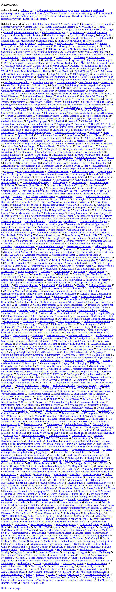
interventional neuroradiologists (91, 571)
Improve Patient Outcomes (74, 343)
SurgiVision (81, 446)
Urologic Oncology (27, 271)
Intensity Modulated (104, 79)
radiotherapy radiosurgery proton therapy (21, 13)
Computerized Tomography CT (70, 132)
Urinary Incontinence (78, 213)
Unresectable (7, 274)
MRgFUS (28, 229)
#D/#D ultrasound (18, 480)
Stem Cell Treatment (51, 569)
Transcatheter (81, 124)
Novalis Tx (73, 121)
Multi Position (20, 538)
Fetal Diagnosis (27, 310)
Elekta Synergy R (87, 313)
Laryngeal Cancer (21, 377)
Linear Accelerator (24, 494)
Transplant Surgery (52, 165)
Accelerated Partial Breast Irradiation (60, 163)
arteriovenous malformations (15, 457)
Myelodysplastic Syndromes (51, 77)
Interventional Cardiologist (93, 421)
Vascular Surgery (39, 430)
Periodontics (26, 296)
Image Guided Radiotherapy (40, 174)
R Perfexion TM (90, 121)
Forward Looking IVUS (64, 402)
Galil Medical (81, 560)
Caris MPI (31, 405)
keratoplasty (56, 455)
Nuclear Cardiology (100, 552)
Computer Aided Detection (30, 171)
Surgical (8, 252)
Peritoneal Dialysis (81, 435)
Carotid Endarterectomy (47, 352)
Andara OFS (88, 410)
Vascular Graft (65, 571)
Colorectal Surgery (27, 179)
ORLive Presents (57, 49)
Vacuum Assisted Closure (52, 482)
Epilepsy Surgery (41, 452)
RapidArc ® (42, 260)
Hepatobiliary (41, 85)
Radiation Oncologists (100, 285)
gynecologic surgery (60, 544)
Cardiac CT (97, 54)
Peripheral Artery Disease (41, 421)
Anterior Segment (92, 474)
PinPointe (90, 510)
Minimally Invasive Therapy (88, 129)
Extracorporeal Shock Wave (15, 188)
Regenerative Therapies (26, 391)
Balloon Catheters (103, 516)
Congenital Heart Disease (30, 185)
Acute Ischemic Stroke (12, 571)
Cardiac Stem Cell (83, 544)
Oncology (26, 338)
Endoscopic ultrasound (48, 252)
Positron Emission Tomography (90, 179)
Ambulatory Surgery (43, 82)
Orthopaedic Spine (35, 63)
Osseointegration (75, 143)
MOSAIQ (22, 349)
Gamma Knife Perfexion (61, 555)
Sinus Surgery (97, 366)
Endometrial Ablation (12, 279)
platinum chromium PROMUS (60, 291)
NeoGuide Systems (57, 282)
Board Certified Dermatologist (99, 318)
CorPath (58, 88)
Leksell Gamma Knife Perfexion (97, 77)
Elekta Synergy (60, 182)
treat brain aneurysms (91, 104)
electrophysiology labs (12, 293)
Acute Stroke (72, 138)
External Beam (63, 57)
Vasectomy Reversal (48, 413)
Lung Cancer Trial (83, 393)
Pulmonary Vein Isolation (64, 191)
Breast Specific (46, 321)
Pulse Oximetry (72, 235)
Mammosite (50, 104)
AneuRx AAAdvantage (36, 154)
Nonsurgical (43, 407)
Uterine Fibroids (105, 407)
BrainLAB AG (78, 232)
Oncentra (107, 471)
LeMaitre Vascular (69, 471)
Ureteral (19, 313)
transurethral (47, 318)
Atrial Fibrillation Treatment (49, 443)
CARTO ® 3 (93, 360)
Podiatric (47, 357)
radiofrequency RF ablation (62, 221)
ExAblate (74, 474)
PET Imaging (79, 363)
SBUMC (52, 471)
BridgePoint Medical (59, 74)
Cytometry (23, 274)
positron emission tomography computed (73, 407)
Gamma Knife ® (32, 26)
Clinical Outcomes (10, 418)
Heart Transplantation (41, 524)
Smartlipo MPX (50, 469)
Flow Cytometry (63, 179)
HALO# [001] (98, 124)
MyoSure (9, 171)
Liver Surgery (103, 443)
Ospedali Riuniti (61, 199)
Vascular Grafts (9, 235)
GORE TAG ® (8, 474)
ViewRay (107, 507)
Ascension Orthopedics (36, 254)
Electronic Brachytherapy (42, 110)
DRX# (93, 519)
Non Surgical (57, 121)
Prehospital (59, 432)
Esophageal (71, 338)
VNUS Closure (8, 324)
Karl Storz (93, 457)
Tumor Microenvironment (73, 257)
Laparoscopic (69, 249)
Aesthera (56, 527)
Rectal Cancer (100, 499)
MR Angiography (25, 252)
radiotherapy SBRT (25, 241)
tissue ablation (19, 432)
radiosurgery (27, 10)
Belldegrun (89, 527)
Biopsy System (48, 380)
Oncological (21, 266)
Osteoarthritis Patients (96, 460)
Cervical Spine (101, 327)
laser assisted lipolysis (57, 327)
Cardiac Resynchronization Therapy (89, 65)
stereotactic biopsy (81, 327)
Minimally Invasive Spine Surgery (21, 32)
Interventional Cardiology (14, 124)
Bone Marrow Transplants (72, 538)
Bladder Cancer (9, 216)
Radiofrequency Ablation (99, 160)
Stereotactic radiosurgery (98, 127)
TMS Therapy (27, 413)
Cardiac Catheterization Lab (77, 202)
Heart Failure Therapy (100, 485)
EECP (29, 574)
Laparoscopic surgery (90, 249)
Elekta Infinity (47, 302)
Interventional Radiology (95, 163)
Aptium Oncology (22, 177)
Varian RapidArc (76, 457)
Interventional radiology (60, 427)
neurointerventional (29, 163)
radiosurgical (44, 88)
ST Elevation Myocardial (16, 82)
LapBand (88, 38)
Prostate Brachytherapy (90, 546)
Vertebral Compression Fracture (20, 360)
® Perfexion (66, 146)
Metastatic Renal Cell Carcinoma (62, 410)
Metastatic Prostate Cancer (28, 193)
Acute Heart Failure (97, 563)
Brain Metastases (45, 152)
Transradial (74, 38)
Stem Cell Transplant (11, 174)
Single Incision (73, 29)
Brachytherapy (34, 293)
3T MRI (69, 140)
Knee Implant (70, 496)
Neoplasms (25, 474)
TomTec (81, 285)
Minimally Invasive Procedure (35, 46)
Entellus (35, 516)
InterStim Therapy (26, 482)
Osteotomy (18, 507)
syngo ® (5, 538)
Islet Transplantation (43, 316)
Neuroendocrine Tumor (63, 254)
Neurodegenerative (75, 241)
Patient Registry (72, 513)
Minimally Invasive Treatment (28, 35)
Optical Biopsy (106, 313)
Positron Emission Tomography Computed (22, 355)
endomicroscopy (94, 477)
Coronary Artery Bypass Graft (73, 302)
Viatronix (17, 196)
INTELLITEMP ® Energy (14, 516)
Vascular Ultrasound (35, 221)
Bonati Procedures (99, 182)
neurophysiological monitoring (29, 299)
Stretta (64, 438)
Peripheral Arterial (13, 63)
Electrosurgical (52, 168)
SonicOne (27, 277)
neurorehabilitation (30, 505)
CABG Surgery (106, 260)
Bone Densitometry (29, 268)
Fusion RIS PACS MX (61, 157)
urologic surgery (96, 416)
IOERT (45, 374)
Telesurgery (100, 227)
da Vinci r (56, 260)
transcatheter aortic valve (13, 502)
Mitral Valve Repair (56, 35)
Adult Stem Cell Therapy (91, 96)
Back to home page (10, 588)
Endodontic (7, 210)
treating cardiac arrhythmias (15, 452)
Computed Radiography (32, 471)
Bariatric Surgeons (73, 277)
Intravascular (7, 132)
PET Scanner (45, 57)
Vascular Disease (34, 279)
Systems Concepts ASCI (13, 466)
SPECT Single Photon (94, 138)
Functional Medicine (99, 177)
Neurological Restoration (16, 491)
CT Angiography (81, 74)
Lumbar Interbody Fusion (60, 188)
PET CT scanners (94, 480)
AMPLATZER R (9, 257)
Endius (22, 110)
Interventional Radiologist (57, 113)
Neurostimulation (24, 152)
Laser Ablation (94, 263)
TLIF (74, 296)
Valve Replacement (66, 96)
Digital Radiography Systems (67, 510)
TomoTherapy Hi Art (37, 210)
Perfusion (100, 393)
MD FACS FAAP (100, 560)
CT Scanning (29, 321)
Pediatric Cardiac (82, 346)
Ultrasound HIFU (74, 160)
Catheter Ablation (10, 68)
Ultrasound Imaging (44, 177)
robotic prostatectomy (76, 366)
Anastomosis (73, 224)
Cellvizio (45, 271)
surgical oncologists (101, 302)
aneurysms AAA (62, 263)
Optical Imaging (26, 346)
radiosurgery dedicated (92, 10)
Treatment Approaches (44, 127)
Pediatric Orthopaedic (64, 385)
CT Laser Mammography (16, 316)
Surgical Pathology (90, 371)
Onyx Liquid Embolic (12, 488)
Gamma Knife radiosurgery (29, 16)
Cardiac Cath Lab (99, 199)
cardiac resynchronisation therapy (75, 149)
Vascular (40, 574)
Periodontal (20, 302)
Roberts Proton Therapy (64, 324)
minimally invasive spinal (24, 160)
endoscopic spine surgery (93, 455)
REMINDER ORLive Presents (60, 26)
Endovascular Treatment (98, 196)
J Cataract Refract (19, 532)
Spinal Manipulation (66, 524)
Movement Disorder (74, 299)
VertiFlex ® (10, 243)
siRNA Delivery (40, 546)
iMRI (59, 160)
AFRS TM (90, 288)
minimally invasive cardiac (26, 204)
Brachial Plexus (9, 582)
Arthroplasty (58, 499)
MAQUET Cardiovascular (76, 352)
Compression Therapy (28, 374)
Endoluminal (103, 38)
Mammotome (91, 502)
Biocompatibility (73, 569)
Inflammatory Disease (82, 330)
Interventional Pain (25, 382)
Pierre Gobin (93, 488)
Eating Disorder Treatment (93, 496)
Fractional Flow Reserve (51, 246)
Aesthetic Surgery (20, 546)
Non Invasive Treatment (37, 129)
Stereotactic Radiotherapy (32, 243)
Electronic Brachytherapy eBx (80, 260)
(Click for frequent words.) (46, 24)
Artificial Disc (11, 146)
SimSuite (35, 460)
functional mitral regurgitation (19, 249)
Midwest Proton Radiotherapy (85, 341)
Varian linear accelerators (99, 143)
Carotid (108, 249)
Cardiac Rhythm (26, 227)
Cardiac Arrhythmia (11, 90)
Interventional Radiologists (93, 221)
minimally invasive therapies (31, 455)
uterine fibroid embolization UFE (36, 549)
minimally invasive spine (79, 443)
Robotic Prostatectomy (42, 124)
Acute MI (108, 304)
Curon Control (46, 310)
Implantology (8, 499)
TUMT (63, 480)
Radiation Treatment (30, 60)
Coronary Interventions (69, 318)
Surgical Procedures (40, 263)
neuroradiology (41, 457)
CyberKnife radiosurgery (56, 13)
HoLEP (49, 396)
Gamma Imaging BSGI (97, 535)
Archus (51, 574)
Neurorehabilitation (85, 146)
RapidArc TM (77, 32)
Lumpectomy (53, 355)
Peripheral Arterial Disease (96, 102)
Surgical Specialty (87, 385)
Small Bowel (86, 549)
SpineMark (68, 516)
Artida (82, 177)
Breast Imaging (8, 140)
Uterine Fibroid (23, 513)
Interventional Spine (11, 129)
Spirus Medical (25, 135)
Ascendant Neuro (99, 343)
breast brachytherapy (80, 227)
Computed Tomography (33, 74)
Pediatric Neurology (40, 432)
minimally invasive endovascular (54, 346)
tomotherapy (89, 541)
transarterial (76, 535)
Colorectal (26, 402)
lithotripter (9, 307)
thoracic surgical (62, 393)
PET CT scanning (52, 485)
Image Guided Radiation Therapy (74, 40)
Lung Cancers (51, 505)
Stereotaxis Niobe (62, 452)
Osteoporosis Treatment (47, 552)
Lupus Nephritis (73, 460)
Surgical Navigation (35, 143)
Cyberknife (6, 52)
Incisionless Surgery (86, 68)
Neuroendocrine (70, 430)
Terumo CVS (84, 555)
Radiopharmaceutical (75, 218)
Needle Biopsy (33, 438)
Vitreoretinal (60, 341)
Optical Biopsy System (86, 71)
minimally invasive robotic (24, 138)
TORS (79, 196)
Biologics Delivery (83, 463)
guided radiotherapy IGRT (14, 566)
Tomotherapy (68, 413)
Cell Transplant (30, 318)
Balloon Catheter (9, 330)
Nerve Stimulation (10, 229)
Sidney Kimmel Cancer (65, 382)
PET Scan (58, 374)
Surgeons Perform (105, 63)
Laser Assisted (61, 296)
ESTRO (8, 218)
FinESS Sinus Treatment (13, 555)
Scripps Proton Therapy (70, 127)
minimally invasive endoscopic (61, 293)
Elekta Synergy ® (61, 129)
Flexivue (25, 582)
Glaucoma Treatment (58, 171)
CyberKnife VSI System (60, 446)
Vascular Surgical (10, 260)
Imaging (42, 494)
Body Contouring (65, 43)
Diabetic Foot (84, 516)
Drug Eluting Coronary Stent (40, 196)
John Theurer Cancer (90, 382)
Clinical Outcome (47, 488)
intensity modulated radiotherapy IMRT (48, 466)
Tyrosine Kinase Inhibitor (47, 513)
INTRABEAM (79, 182)
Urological (45, 179)
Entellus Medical (50, 202)
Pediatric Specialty (27, 149)
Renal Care (57, 546)
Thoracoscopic (22, 304)
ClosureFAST (66, 380)
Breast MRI (94, 304)
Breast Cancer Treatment (79, 246)
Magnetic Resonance (11, 438)
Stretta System (34, 291)
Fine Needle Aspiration (95, 165)
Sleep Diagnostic (25, 449)
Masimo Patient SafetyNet (57, 560)
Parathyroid (35, 113)
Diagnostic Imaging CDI (72, 416)
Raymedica (79, 418)
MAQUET (36, 349)
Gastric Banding (63, 71)
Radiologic (63, 274)
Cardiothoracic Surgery (12, 463)
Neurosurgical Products (47, 115)
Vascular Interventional (44, 304)
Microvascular (32, 357)
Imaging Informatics (11, 154)
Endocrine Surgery (81, 438)
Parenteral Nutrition (96, 569)
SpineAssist (36, 410)
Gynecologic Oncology (12, 341)
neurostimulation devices (99, 482)
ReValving (95, 132)
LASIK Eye (102, 463)
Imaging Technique (66, 310)
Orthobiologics (54, 424)
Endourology (104, 410)
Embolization (8, 99)
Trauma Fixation (48, 146)
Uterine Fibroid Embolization (91, 188)
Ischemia (41, 399)
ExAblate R (63, 93)
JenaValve (17, 496)
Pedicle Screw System (83, 171)
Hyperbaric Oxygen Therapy (97, 357)
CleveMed (27, 366)
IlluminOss (51, 441)
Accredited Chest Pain (92, 191)
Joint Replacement (24, 399)
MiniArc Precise (83, 532)
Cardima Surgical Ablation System (90, 274)
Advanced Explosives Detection (87, 557)
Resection (27, 260)
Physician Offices (10, 485)
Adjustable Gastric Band (77, 424)
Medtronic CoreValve (12, 327)
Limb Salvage (73, 165)
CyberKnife (7, 54)
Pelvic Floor (73, 193)
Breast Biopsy (27, 88)
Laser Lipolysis (100, 213)
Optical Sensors (9, 413)
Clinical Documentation (50, 241)
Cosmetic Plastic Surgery (48, 235)
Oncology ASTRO (68, 110)
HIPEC (45, 385)
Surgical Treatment (61, 210)
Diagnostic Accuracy (82, 466)
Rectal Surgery (75, 482)
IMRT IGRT (21, 524)
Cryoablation (18, 113)
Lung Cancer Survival (12, 199)
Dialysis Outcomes (55, 388)
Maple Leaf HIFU (56, 279)
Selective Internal (88, 291)
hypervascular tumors (76, 238)
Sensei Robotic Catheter (65, 371)
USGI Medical (60, 65)
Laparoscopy (77, 60)
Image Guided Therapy (97, 279)
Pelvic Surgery (20, 38)
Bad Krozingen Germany (48, 366)
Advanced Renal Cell (11, 574)
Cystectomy (92, 405)
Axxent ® (6, 304)
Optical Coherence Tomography (53, 79)
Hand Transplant (99, 207)
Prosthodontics (67, 313)
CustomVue (54, 577)
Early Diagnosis (51, 516)
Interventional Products (72, 505)
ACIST (4, 377)
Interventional (65, 196)
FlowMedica (103, 580)
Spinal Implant (8, 60)
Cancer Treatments (59, 494)
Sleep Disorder (35, 519)
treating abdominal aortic (30, 388)
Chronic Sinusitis (105, 266)
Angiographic (63, 124)
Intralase (41, 229)
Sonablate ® (53, 496)
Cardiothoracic (60, 449)
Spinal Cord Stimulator (28, 560)
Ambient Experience (78, 243)
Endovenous (78, 396)
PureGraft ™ (48, 285)
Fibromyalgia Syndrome (100, 241)
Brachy (108, 216)
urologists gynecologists (75, 552)
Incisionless (19, 102)
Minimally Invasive (11, 26)
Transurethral (41, 402)
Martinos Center (34, 327)
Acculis (8, 519)
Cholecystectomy (104, 335)
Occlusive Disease (70, 399)
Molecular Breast (31, 238)
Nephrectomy (64, 152)
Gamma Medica (73, 135)
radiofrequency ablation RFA (89, 152)
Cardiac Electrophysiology (36, 182)
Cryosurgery (47, 160)
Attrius (39, 396)
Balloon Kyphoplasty (43, 54)
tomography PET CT (43, 491)
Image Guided (71, 24)
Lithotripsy (38, 188)
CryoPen (107, 449)
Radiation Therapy (87, 43)
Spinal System (25, 396)
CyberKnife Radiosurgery (85, 16)
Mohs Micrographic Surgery (55, 363)
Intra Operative (96, 271)
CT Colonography (73, 107)
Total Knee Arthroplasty (58, 418)
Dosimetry (57, 288)
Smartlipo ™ (10, 338)
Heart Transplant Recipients (35, 191)
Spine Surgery (100, 52)
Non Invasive (28, 57)
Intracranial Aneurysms (37, 371)
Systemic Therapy (84, 266)
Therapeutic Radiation (69, 321)
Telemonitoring (29, 380)
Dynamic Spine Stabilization (47, 332)
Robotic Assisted (97, 57)
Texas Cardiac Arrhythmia (43, 502)
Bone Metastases (49, 343)
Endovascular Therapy (15, 410)
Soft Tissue (109, 488)
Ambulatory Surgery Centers (51, 227)
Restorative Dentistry (51, 218)
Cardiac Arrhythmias (49, 530)
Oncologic (108, 29)
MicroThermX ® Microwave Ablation (48, 557)
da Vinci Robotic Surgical (95, 115)
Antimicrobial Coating (39, 393)
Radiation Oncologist (48, 249)
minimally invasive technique (52, 232)
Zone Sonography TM (91, 324)
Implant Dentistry (81, 79)
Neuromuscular (67, 391)
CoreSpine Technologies (97, 574)
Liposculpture (105, 171)
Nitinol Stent (7, 346)
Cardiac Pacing (103, 93)
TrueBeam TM (63, 463)
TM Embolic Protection (33, 435)
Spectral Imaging (82, 210)
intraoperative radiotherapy (41, 507)
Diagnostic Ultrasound (39, 341)
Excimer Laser (58, 38)
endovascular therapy (26, 218)
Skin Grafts (23, 332)
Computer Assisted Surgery (47, 307)
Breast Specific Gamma (44, 207)
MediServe (84, 355)
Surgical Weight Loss (21, 352)
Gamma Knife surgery (36, 157)
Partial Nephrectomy (100, 257)
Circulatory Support (62, 154)
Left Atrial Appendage (95, 224)
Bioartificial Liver (55, 193)
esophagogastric (42, 474)
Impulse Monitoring (11, 143)
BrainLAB (37, 335)
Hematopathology (10, 182)
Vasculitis (21, 557)
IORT (53, 480)
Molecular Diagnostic (33, 282)
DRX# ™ (103, 277)
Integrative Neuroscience (72, 304)
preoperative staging (70, 441)
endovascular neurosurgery (41, 571)
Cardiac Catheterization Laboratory (61, 541)
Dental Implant (41, 65)
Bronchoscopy (61, 46)
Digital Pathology (10, 282)
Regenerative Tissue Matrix (85, 449)
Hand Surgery (94, 388)
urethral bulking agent (12, 121)
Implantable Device (50, 405)
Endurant (95, 238)
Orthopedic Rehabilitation (97, 321)
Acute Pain (9, 510)
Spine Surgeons (95, 185)
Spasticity (63, 507)
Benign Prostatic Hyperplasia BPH (60, 204)
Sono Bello (38, 582)
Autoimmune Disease (75, 377)
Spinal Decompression (43, 274)
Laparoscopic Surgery (52, 138)
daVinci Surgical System (89, 216)
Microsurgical (11, 380)
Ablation (72, 77)
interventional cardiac (12, 405)
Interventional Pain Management (17, 40)
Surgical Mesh (66, 216)
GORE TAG (67, 268)
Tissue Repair (82, 88)
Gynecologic (39, 49)
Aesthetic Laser (21, 207)
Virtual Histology (88, 310)
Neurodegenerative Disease (47, 338)
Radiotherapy (8, 563)
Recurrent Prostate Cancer (25, 469)
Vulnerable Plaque (52, 460)
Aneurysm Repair (66, 316)
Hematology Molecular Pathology (97, 469)
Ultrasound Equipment (90, 577)
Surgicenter (79, 271)
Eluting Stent (105, 541)
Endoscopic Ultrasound (12, 118)
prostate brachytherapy (89, 566)
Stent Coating (75, 279)
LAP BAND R (43, 296)
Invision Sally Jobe (89, 524)
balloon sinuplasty (104, 246)
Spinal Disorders (71, 115)
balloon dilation (78, 519)
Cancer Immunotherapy (94, 374)
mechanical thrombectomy (90, 140)
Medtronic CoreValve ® (13, 224)
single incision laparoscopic (29, 535)
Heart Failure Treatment (40, 463)
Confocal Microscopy (50, 360)
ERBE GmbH (51, 438)
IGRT (69, 88)
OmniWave (24, 307)
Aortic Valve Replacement (17, 85)
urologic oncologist (10, 424)
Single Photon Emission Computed (46, 224)
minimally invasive (23, 407)
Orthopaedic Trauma (56, 118)
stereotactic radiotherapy (32, 368)
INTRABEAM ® (12, 254)
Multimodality (72, 102)
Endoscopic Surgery (82, 93)
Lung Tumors (108, 235)
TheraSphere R (8, 296)
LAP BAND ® (68, 469)
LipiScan (66, 266)
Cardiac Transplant (52, 238)
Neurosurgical (80, 199)
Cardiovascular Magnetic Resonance (19, 569)
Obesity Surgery (21, 335)
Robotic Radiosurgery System (19, 79)
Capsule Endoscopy (11, 357)
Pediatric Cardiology (67, 580)
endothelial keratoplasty (43, 538)
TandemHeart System (70, 502)
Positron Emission (56, 335)
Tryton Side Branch (100, 218)
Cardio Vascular (9, 93)
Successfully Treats (83, 113)
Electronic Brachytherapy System (34, 132)
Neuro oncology (57, 229)
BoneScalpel (7, 482)
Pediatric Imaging (98, 232)
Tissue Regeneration (11, 221)
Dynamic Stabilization (12, 168)
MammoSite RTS (102, 355)
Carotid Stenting (62, 271)
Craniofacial (43, 449)
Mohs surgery (11, 435)
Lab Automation (63, 521)
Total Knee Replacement (60, 68)
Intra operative (8, 310)
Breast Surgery (47, 149)
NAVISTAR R (86, 26)
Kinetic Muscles (39, 480)
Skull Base (79, 57)
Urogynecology (97, 90)
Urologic (71, 52)
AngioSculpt (7, 560)
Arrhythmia (54, 299)
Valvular (98, 435)
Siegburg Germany (22, 552)
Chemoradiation (9, 191)
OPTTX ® (6, 446)
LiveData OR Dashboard (87, 154)
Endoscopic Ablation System (29, 446)
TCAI (91, 396)
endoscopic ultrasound (38, 199)
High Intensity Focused (26, 285)
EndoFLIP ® (78, 494)
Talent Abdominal (62, 99)
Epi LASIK (33, 313)
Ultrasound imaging (86, 268)
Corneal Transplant (67, 421)
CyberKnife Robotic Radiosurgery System (58, 10)
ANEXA (19, 519)
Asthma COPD (76, 388)
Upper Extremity (105, 252)
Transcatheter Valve (88, 254)
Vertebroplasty (11, 238)
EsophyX (44, 324)
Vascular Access (45, 580)
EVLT (35, 202)
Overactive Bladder (73, 405)
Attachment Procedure (34, 477)
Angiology (97, 352)
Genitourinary (49, 313)
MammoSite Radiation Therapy (33, 99)
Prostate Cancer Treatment (62, 63)
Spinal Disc (108, 168)
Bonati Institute (73, 288)
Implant (30, 488)
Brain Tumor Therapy (15, 544)
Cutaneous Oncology (57, 330)
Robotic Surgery (39, 38)
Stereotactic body (84, 252)
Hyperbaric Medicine (56, 519)
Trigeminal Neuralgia (96, 118)
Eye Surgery (73, 374)
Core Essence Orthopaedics (26, 541)
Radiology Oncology (78, 499)
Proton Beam (23, 54)
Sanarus (71, 546)
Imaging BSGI (27, 43)
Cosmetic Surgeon (98, 418)
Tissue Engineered (74, 360)
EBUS (33, 302)
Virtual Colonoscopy (19, 49)
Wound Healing (46, 93)
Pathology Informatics (84, 368)
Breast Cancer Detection (71, 488)
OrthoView (69, 577)
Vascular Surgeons (88, 82)
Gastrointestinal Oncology (88, 99)
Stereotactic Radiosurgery (57, 16)
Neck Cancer (7, 185)
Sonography (87, 204)
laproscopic (94, 505)
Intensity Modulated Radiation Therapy (31, 71)
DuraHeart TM (41, 527)
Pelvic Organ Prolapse (74, 168)
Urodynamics (99, 88)
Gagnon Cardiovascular (102, 377)
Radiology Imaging (33, 418)
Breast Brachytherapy (33, 68)
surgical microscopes (24, 232)
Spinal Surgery (92, 29)
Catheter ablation (38, 544)
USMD (20, 210)
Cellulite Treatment (58, 435)
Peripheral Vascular (14, 291)
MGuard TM (81, 521)
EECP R (24, 216)
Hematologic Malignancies (101, 432)
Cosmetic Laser (49, 257)
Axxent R (84, 52)
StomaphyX (58, 457)
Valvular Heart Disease (12, 393)
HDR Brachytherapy (21, 443)
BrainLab (93, 174)
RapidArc (86, 430)
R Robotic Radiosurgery (35, 18)
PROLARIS (71, 332)
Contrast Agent (24, 115)
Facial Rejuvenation (20, 527)
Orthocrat (6, 302)
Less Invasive (27, 93)
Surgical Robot (66, 285)
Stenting (68, 252)
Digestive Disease (93, 135)
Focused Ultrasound (23, 77)
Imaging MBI (91, 235)
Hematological (49, 391)
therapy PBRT (41, 288)
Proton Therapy (53, 102)
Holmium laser (19, 460)
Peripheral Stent (30, 257)
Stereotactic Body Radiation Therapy (65, 185)
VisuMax (8, 115)
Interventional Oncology (48, 277)
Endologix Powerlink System (15, 288)
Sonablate (94, 168)
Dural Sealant (90, 399)
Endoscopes (87, 580)
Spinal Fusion (34, 168)
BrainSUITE (38, 532)
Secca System (35, 102)
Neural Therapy (72, 527)
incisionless (10, 268)
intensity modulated (57, 535)
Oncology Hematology (70, 574)
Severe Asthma (51, 563)
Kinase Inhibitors (73, 477)
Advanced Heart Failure (48, 107)
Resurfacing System (74, 307)
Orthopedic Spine (10, 366)
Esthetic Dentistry (10, 577)
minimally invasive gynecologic (95, 391)
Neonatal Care (50, 268)
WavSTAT (88, 193)
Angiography (105, 288)
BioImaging (76, 118)
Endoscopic (107, 82)
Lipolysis (47, 521)
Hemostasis (7, 202)
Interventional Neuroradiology (38, 96)
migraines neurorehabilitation (95, 338)
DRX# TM (44, 382)
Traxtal (54, 430)
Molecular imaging (33, 424)
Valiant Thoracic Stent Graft (47, 377)
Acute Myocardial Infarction (26, 213)
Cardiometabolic (37, 555)
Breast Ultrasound (10, 96)
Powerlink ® (10, 471)
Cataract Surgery (45, 40)
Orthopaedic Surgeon (26, 343)
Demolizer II (54, 477)
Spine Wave (76, 480)
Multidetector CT (9, 277)
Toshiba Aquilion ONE (81, 282)
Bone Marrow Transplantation (34, 510)
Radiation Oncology (54, 213)
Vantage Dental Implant (87, 427)
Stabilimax (82, 380)
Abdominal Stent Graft (79, 229)
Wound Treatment (20, 127)
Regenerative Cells (97, 307)
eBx (101, 157)
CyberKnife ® (104, 24)
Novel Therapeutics (88, 413)
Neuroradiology (28, 324)
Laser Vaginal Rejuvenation (42, 416)
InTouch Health (34, 441)
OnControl (93, 538)
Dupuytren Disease (66, 549)
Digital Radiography (37, 121)
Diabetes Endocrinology (80, 335)
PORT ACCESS (54, 140)
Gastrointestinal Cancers (49, 135)
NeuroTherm (7, 396)
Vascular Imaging (23, 107)
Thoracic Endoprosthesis (67, 357)
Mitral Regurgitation (73, 563)
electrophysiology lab (32, 330)
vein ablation (7, 179)
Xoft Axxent (7, 165)
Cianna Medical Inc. (75, 485)
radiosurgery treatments (81, 349)
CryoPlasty (69, 355)
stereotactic (10, 163)
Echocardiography (94, 107)
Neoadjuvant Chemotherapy (71, 174)
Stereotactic (87, 24)
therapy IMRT (35, 118)
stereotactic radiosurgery (84, 46)
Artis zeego (62, 396)
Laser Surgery (29, 146)
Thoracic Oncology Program (20, 530)
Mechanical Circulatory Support (86, 49)
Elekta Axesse (23, 52)
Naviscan (90, 277)
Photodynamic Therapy (29, 104)
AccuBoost (86, 110)
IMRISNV (95, 363)
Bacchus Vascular (31, 485)
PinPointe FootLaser (59, 368)
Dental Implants (92, 441)
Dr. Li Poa (78, 263)
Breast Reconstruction (15, 263)
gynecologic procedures (26, 385)
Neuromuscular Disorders (92, 402)
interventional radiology (63, 566)
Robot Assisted (45, 43)
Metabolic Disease (16, 416)
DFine (37, 563)
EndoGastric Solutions (34, 577)
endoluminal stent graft (43, 216)
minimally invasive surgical (85, 507)
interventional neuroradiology (48, 52)
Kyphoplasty (7, 227)
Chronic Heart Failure (31, 140)
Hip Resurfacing (65, 491)
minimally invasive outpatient (83, 85)
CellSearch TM (56, 243)
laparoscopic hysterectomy (31, 427)
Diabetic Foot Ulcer (87, 491)
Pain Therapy (57, 85)
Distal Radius (81, 452)
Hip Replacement (34, 496)
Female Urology (80, 54)
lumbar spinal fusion (23, 580)
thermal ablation (91, 471)
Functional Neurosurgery (99, 60)
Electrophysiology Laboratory (39, 90)
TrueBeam (63, 54)
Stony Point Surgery (94, 513)
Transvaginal (31, 363)
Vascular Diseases (67, 177)
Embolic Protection (86, 157)
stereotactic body (68, 104)
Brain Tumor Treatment (55, 60)
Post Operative (94, 299)
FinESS (53, 399)
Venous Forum (55, 143)
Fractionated (22, 202)
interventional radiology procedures (80, 530)
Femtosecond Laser (25, 246)
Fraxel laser (71, 455)
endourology (24, 563)
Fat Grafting (26, 235)
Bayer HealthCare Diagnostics (33, 499)
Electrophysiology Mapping (44, 266)
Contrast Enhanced (66, 82)
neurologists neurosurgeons (73, 207)
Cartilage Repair (54, 29)
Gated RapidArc (39, 566)
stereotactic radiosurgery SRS (85, 13)
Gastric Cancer (11, 321)
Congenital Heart (30, 521)
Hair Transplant (76, 432)
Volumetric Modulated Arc (17, 65)
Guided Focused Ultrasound (94, 293)
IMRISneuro (60, 474)
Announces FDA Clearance (91, 316)
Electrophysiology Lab (28, 165)
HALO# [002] (86, 63)
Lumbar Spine (8, 110)
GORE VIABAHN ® (91, 296)
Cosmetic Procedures (55, 349)
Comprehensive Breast (59, 532)
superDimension (105, 113)
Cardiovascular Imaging (54, 32)
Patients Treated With (91, 332)
